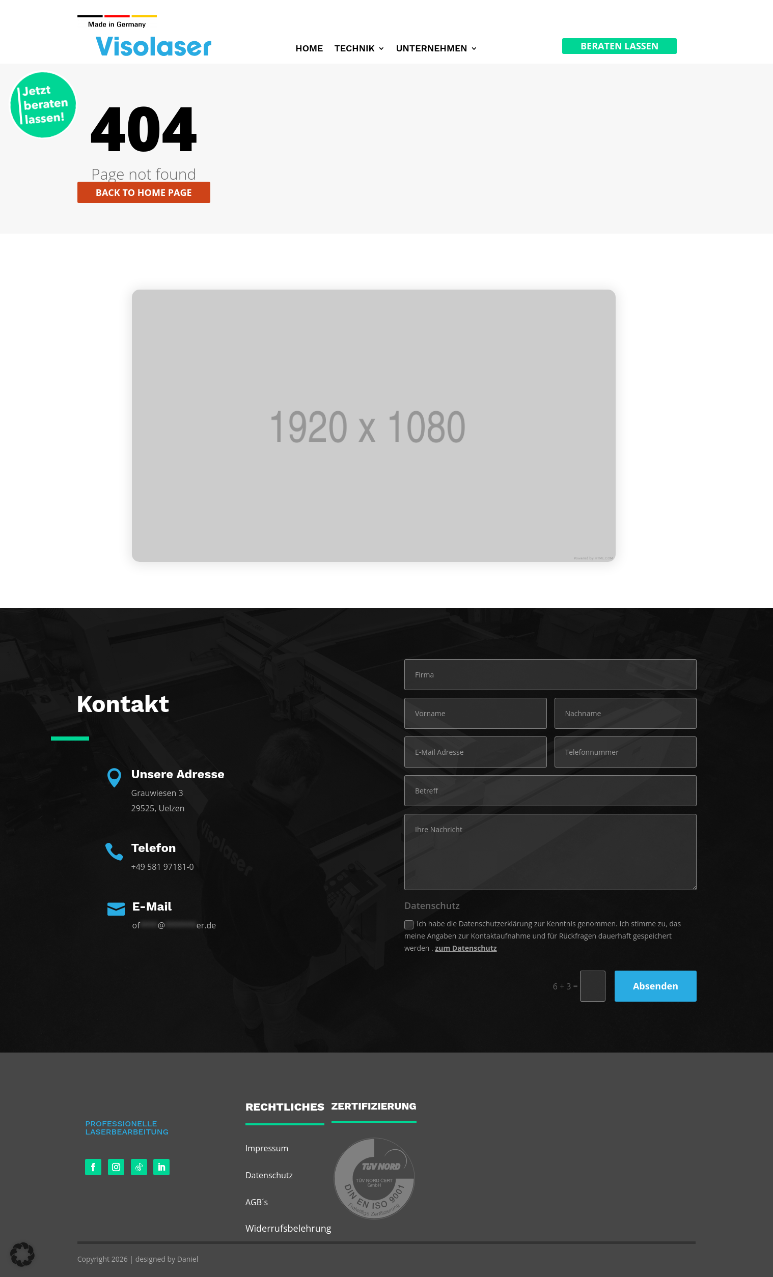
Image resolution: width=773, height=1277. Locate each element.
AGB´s (256, 1202)
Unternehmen (431, 49)
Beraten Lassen (619, 46)
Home (309, 49)
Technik (354, 49)
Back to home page (144, 192)
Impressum (266, 1148)
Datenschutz (269, 1175)
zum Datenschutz (465, 948)
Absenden (655, 986)
